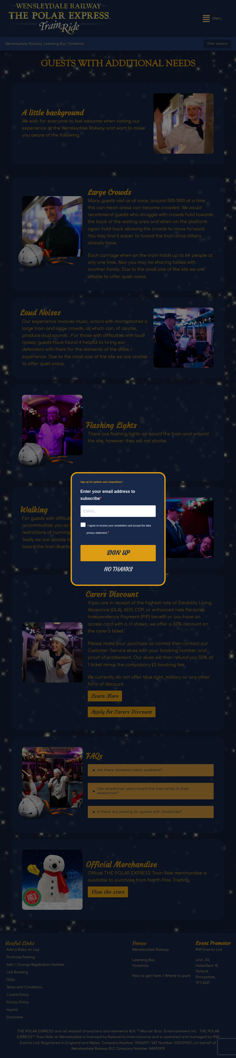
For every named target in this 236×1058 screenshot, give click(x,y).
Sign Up (118, 553)
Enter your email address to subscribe (107, 495)
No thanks (118, 569)
